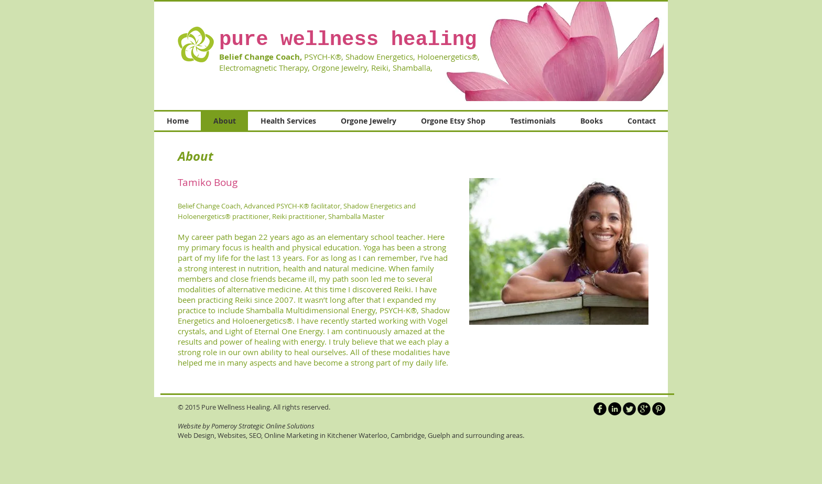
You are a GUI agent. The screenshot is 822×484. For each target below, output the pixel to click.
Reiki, (381, 67)
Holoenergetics (444, 56)
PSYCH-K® (322, 56)
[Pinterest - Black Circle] (658, 408)
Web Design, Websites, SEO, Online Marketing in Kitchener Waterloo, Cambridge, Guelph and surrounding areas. (351, 435)
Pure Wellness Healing (235, 407)
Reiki (402, 289)
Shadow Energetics (379, 56)
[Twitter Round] (629, 408)
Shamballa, (415, 67)
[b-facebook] (600, 408)
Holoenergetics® (262, 320)
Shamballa (265, 310)
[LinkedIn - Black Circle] (614, 408)
